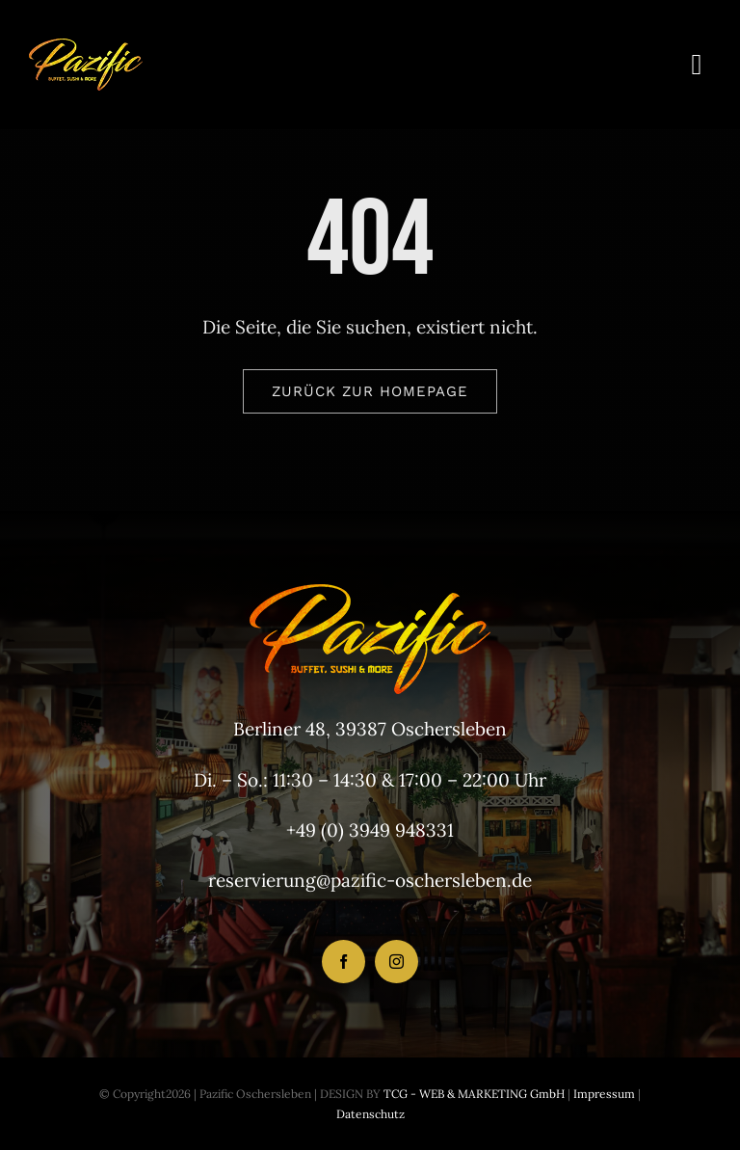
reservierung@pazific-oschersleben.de (370, 880)
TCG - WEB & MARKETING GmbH (473, 1093)
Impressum (602, 1093)
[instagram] (396, 961)
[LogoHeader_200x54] (86, 47)
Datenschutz (370, 1114)
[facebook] (343, 961)
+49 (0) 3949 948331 (370, 830)
